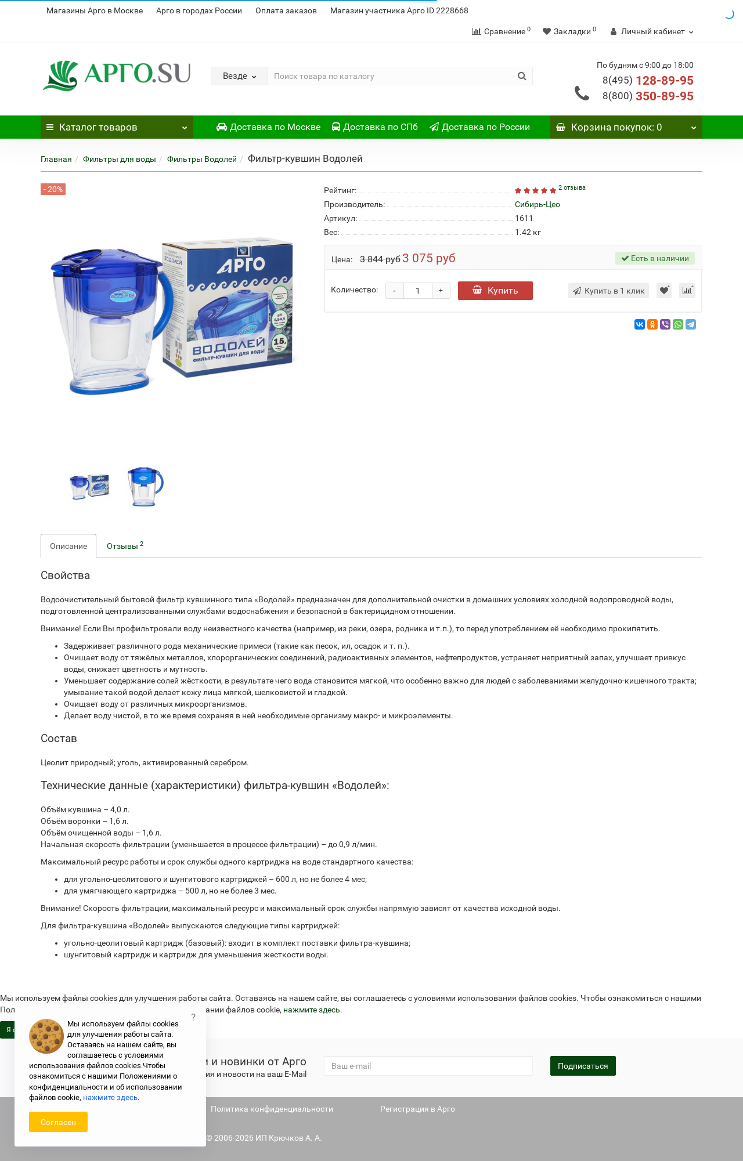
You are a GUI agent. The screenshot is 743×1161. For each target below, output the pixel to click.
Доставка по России (480, 126)
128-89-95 (648, 81)
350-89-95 (648, 96)
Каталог (116, 124)
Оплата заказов (286, 10)
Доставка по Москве (268, 126)
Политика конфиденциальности (272, 1108)
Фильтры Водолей (202, 159)
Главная (56, 159)
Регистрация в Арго (417, 1108)
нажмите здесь (311, 1009)
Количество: (354, 289)
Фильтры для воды (119, 159)
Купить (495, 290)
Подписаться (583, 1065)
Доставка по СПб (375, 126)
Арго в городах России (199, 10)
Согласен (58, 1122)
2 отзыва (572, 187)
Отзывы (125, 545)
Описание (68, 546)
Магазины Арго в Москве (94, 10)
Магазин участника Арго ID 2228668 (399, 10)
